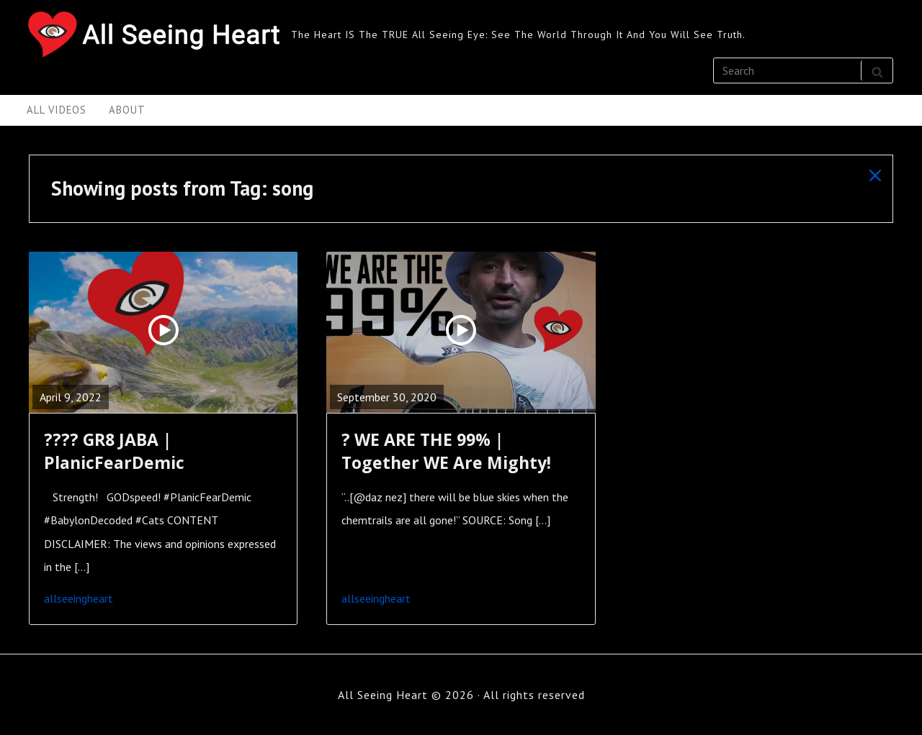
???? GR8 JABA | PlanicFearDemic (114, 451)
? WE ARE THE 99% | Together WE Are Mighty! (446, 451)
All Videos (56, 110)
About (127, 110)
